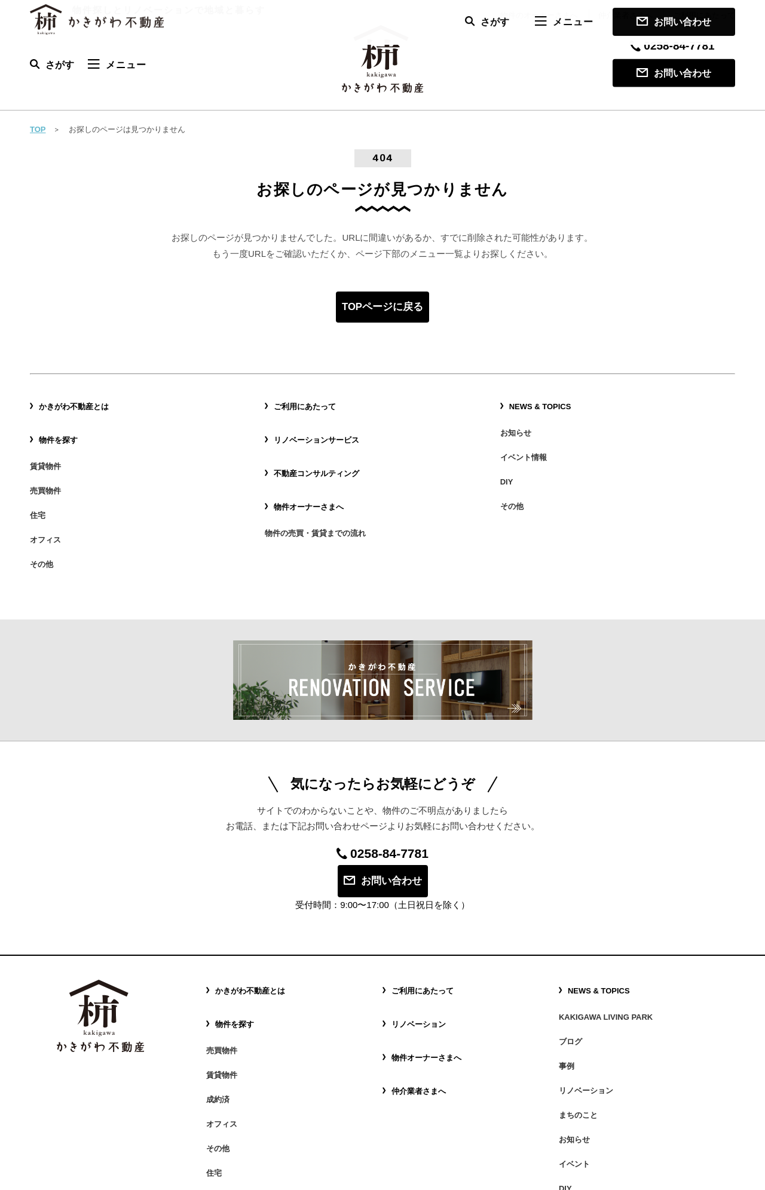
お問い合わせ (674, 73)
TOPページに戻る (382, 308)
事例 (567, 975)
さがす (52, 64)
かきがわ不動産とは (76, 404)
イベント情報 (525, 438)
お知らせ (517, 422)
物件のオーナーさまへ (539, 15)
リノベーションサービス (320, 428)
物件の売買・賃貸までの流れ (319, 496)
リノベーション (420, 949)
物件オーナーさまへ (311, 478)
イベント (575, 1041)
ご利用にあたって (704, 15)
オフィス (46, 496)
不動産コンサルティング (320, 453)
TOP (38, 129)
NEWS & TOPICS (542, 404)
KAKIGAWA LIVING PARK (609, 942)
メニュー (117, 64)
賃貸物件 (46, 447)
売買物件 (46, 463)
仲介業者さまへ (625, 15)
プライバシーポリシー (690, 1175)
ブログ (571, 959)
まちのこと (580, 1008)
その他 (42, 512)
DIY (507, 454)
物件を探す (60, 428)
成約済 (218, 1000)
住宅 (38, 479)
